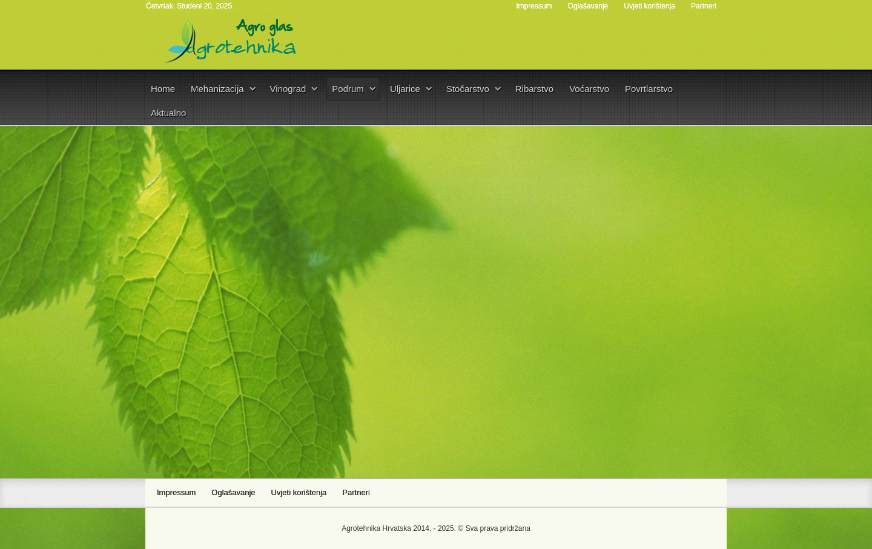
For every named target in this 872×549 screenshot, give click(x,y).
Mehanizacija (217, 89)
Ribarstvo (534, 89)
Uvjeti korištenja (649, 6)
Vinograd (288, 89)
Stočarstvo (467, 89)
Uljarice (405, 89)
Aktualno (168, 113)
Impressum (534, 6)
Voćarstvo (589, 89)
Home (163, 89)
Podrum (348, 89)
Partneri (703, 6)
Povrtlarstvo (649, 89)
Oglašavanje (588, 6)
